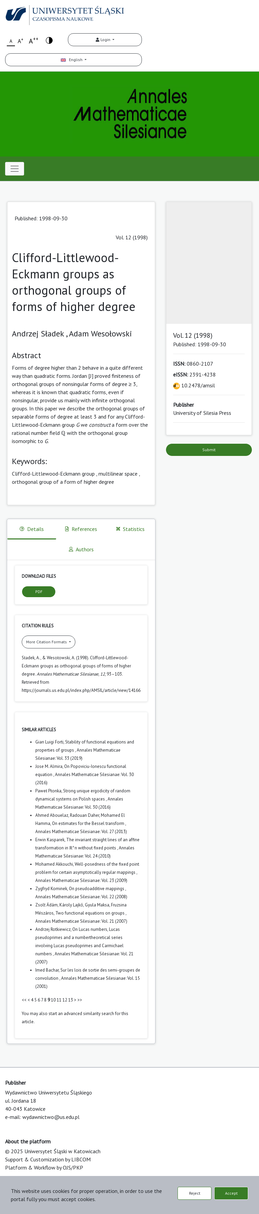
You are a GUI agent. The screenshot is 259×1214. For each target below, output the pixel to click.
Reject (194, 1193)
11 (59, 1000)
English (72, 59)
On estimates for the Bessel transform (88, 823)
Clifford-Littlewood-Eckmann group (53, 473)
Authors (81, 549)
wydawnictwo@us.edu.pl (50, 1117)
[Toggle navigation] (14, 169)
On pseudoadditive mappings (97, 888)
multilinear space (117, 473)
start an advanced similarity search (81, 1013)
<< (24, 1000)
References (81, 529)
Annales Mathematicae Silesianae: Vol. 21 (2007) (81, 921)
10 (53, 1000)
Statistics (130, 529)
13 (70, 1000)
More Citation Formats (47, 641)
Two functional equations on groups (90, 913)
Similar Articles (39, 730)
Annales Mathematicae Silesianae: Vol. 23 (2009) (81, 880)
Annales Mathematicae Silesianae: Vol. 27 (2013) (81, 831)
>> (79, 1000)
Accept (231, 1193)
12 (64, 1000)
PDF (38, 591)
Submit (209, 449)
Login (103, 39)
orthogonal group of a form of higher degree (63, 481)
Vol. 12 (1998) (132, 237)
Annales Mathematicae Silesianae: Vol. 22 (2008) (81, 897)
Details (32, 529)
